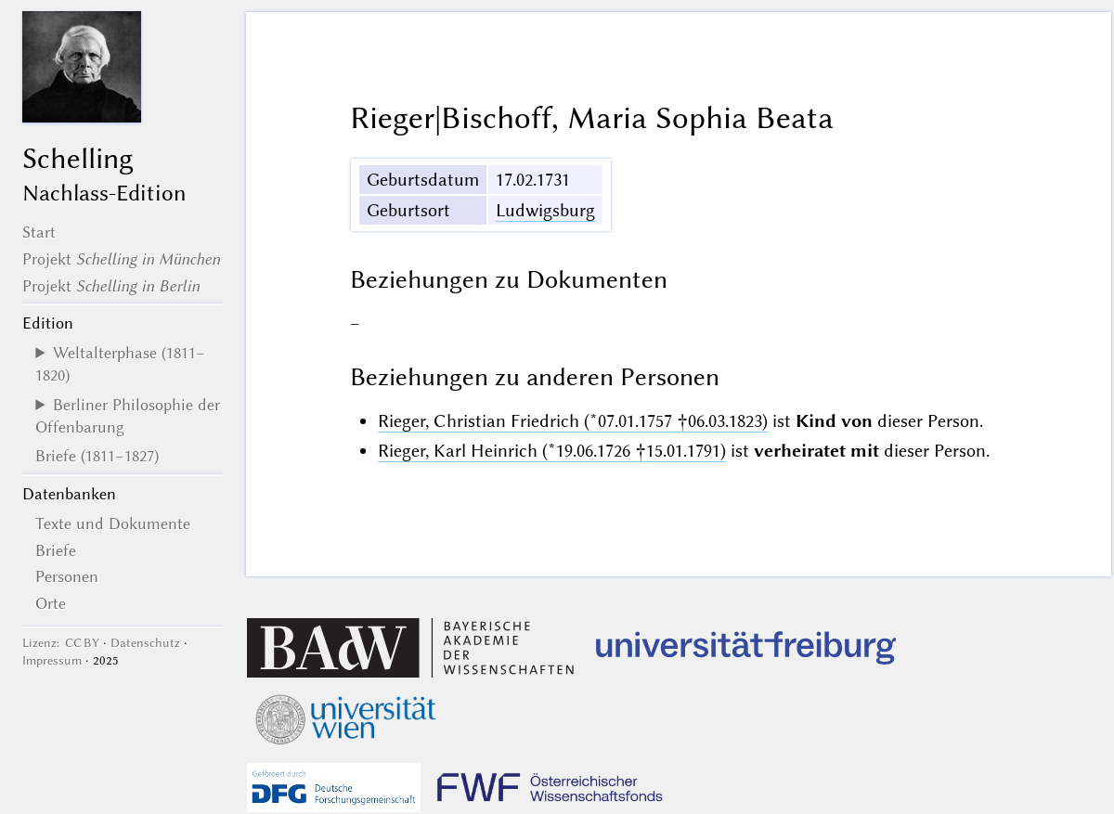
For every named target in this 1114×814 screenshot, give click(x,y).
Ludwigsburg (545, 210)
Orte (50, 603)
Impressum (52, 660)
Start (39, 232)
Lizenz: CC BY (60, 643)
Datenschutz (145, 643)
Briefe (55, 550)
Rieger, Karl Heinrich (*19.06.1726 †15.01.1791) (552, 450)
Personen (66, 576)
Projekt (121, 259)
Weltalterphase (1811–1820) (120, 363)
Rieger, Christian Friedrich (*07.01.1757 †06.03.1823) (573, 421)
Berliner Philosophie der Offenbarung (127, 415)
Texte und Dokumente (112, 523)
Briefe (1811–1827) (97, 455)
